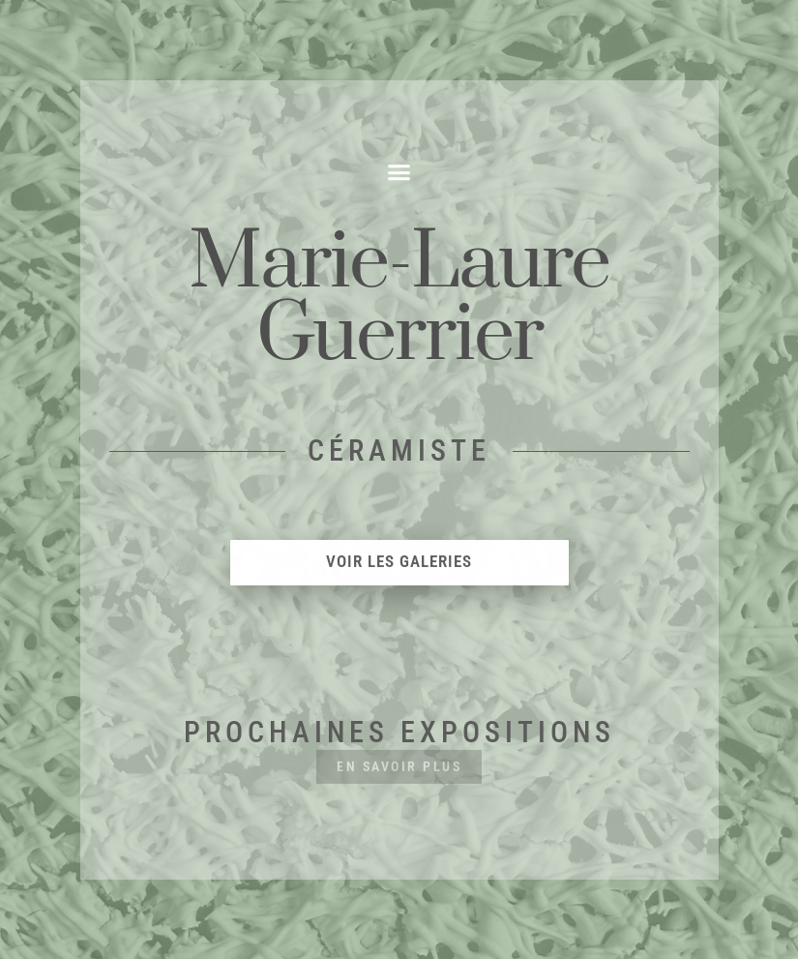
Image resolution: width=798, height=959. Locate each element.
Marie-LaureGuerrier (399, 300)
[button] (399, 173)
